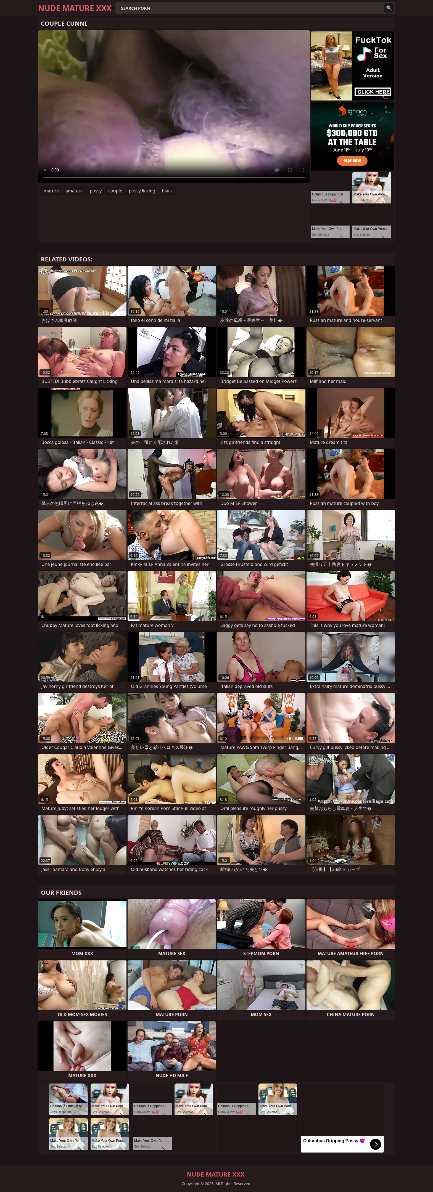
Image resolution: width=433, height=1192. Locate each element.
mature (51, 191)
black (167, 191)
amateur (74, 191)
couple (115, 191)
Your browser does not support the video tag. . (174, 106)
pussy (96, 191)
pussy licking (142, 191)
